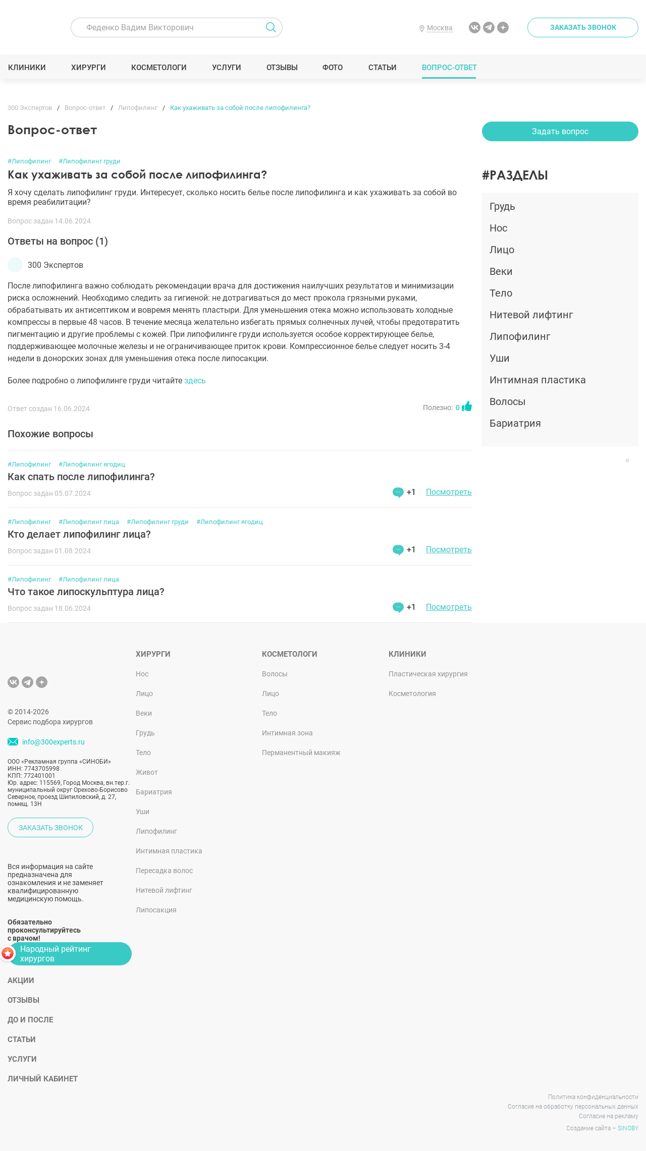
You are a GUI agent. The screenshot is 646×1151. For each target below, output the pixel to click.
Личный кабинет (43, 1078)
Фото (332, 67)
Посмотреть (449, 492)
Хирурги (88, 67)
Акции (21, 980)
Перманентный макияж (301, 753)
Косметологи (158, 67)
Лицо (144, 693)
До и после (30, 1019)
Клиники (26, 67)
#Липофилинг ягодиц (92, 464)
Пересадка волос (164, 871)
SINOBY (628, 1128)
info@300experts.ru (53, 742)
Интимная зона (287, 733)
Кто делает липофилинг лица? (79, 534)
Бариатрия (154, 792)
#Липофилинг (29, 161)
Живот (147, 772)
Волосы (275, 674)
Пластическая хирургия (428, 674)
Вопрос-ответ (449, 67)
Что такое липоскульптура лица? (86, 592)
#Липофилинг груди (90, 161)
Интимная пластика (169, 851)
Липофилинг (156, 831)
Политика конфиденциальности (593, 1097)
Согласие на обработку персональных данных (573, 1106)
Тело (143, 753)
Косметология (412, 693)
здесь (195, 380)
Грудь (145, 733)
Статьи (382, 67)
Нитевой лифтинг (164, 890)
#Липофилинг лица (89, 522)
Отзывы (281, 67)
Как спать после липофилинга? (81, 477)
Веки (144, 713)
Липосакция (156, 910)
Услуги (226, 67)
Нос (142, 674)
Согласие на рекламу (608, 1116)
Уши (142, 812)
